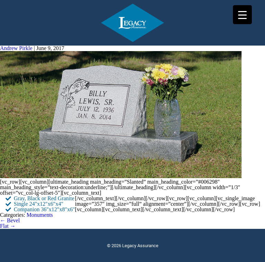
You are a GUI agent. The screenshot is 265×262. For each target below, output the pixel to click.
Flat (8, 226)
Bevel (10, 220)
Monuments (40, 215)
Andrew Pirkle (16, 48)
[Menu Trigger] (242, 14)
